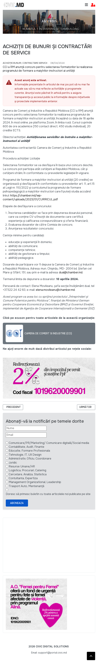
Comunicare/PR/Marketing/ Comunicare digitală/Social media (49, 443)
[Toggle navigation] (86, 4)
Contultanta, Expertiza (23, 478)
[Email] (26, 434)
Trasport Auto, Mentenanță (26, 486)
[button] (93, 5)
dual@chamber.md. (71, 272)
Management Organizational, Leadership (35, 482)
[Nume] (26, 428)
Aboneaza (17, 503)
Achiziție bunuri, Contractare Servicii (25, 63)
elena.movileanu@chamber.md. (55, 290)
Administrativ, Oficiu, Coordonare (30, 458)
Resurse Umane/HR (22, 466)
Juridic (13, 462)
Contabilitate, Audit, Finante (26, 447)
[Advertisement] (49, 545)
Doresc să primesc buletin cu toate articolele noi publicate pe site (48, 494)
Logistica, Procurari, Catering (27, 470)
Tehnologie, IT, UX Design (25, 455)
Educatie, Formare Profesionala (29, 450)
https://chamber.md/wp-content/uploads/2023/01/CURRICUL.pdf (30, 197)
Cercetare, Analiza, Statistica (28, 474)
